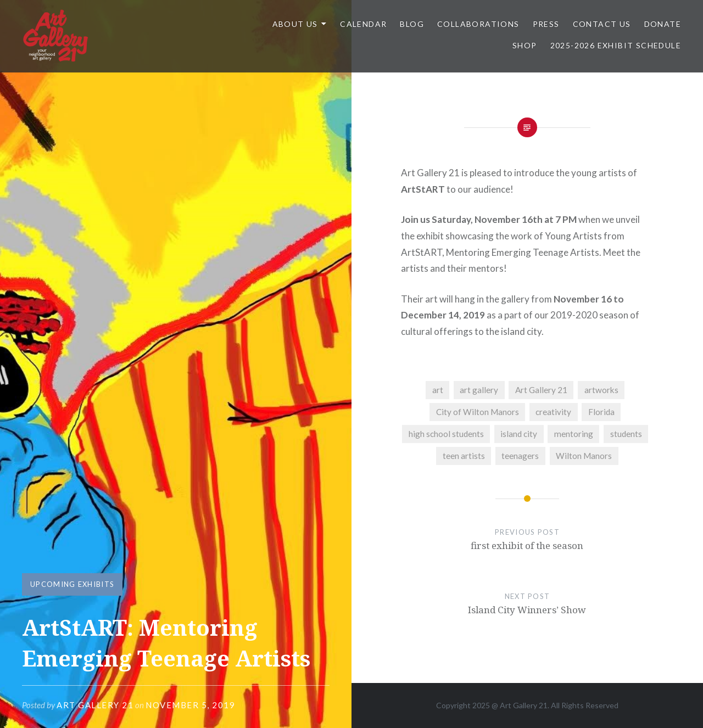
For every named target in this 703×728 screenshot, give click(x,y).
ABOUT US (295, 24)
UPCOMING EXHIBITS (72, 584)
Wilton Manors (584, 456)
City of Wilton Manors (477, 412)
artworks (601, 390)
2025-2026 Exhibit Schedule (615, 45)
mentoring (573, 434)
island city (518, 434)
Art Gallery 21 (95, 705)
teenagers (520, 456)
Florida (601, 412)
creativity (553, 412)
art (437, 390)
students (626, 434)
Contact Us (602, 24)
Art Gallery (519, 705)
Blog (412, 24)
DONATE (662, 24)
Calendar (363, 24)
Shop (524, 45)
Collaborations (478, 24)
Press (546, 24)
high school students (446, 434)
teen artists (464, 456)
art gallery (479, 390)
